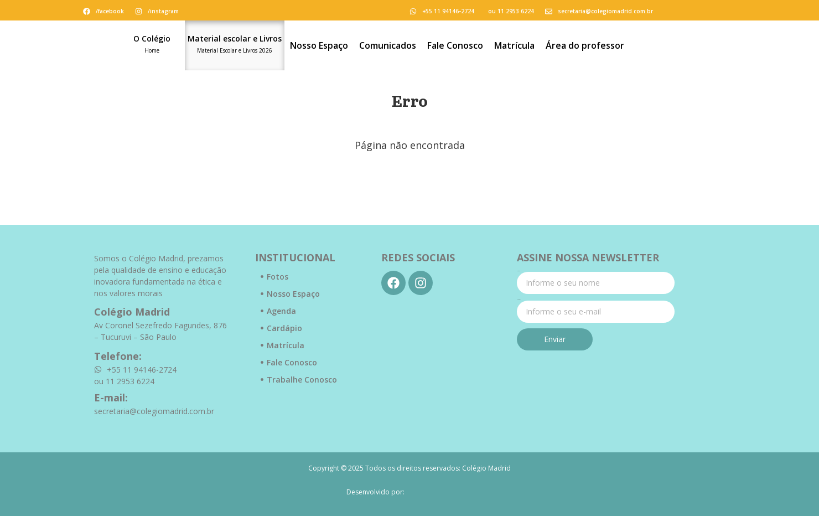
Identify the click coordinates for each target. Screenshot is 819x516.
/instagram (163, 11)
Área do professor (585, 45)
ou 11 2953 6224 (511, 11)
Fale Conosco (455, 45)
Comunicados (387, 45)
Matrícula (514, 45)
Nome (518, 271)
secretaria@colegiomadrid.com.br (605, 11)
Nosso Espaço (319, 45)
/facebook (110, 11)
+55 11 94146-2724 (448, 11)
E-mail (519, 300)
